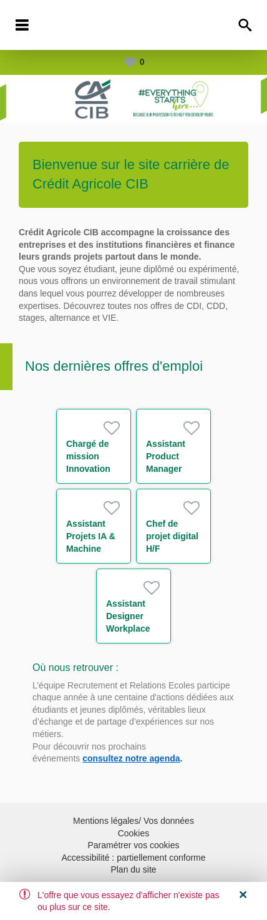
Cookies (134, 833)
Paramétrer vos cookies (133, 845)
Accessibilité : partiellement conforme (133, 858)
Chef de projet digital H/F (172, 536)
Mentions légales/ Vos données (133, 821)
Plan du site (133, 869)
